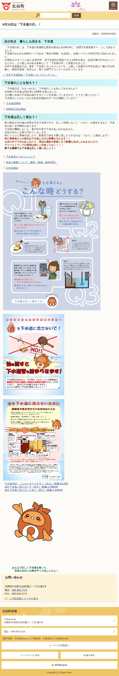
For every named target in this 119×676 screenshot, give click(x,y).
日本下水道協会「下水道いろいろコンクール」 (31, 75)
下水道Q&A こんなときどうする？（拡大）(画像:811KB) (36, 483)
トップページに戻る (30, 655)
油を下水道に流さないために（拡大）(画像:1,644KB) (34, 490)
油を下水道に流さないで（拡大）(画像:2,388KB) (31, 487)
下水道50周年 (13, 103)
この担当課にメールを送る (23, 598)
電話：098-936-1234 (14, 631)
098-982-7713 (19, 590)
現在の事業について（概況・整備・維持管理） (31, 162)
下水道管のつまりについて (20, 156)
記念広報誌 (12, 168)
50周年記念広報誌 (16, 109)
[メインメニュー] (113, 6)
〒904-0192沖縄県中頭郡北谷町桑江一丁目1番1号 (23, 621)
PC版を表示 (89, 655)
